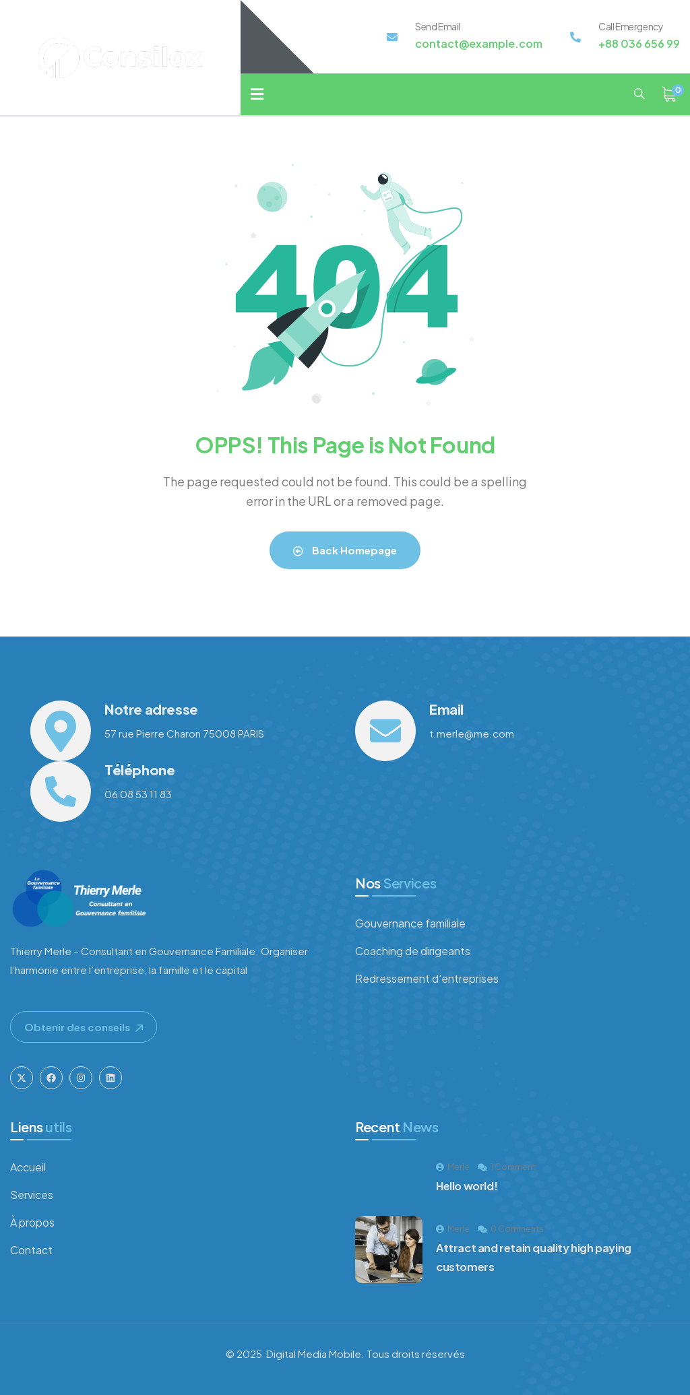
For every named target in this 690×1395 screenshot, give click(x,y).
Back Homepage (345, 550)
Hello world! (466, 1186)
